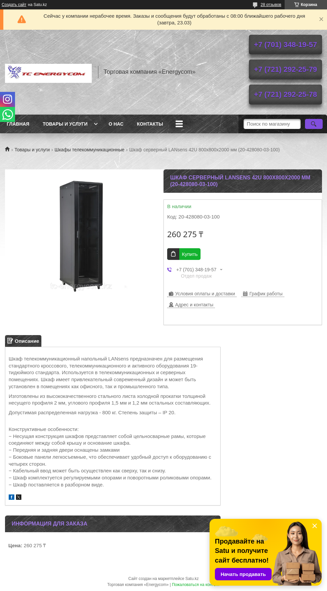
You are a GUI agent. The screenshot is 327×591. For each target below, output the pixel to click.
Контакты (150, 124)
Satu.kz (192, 578)
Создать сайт (14, 4)
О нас (115, 124)
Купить (190, 254)
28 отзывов (271, 4)
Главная (18, 124)
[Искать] (314, 124)
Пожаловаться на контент (196, 584)
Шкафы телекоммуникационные (89, 149)
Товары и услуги (65, 124)
